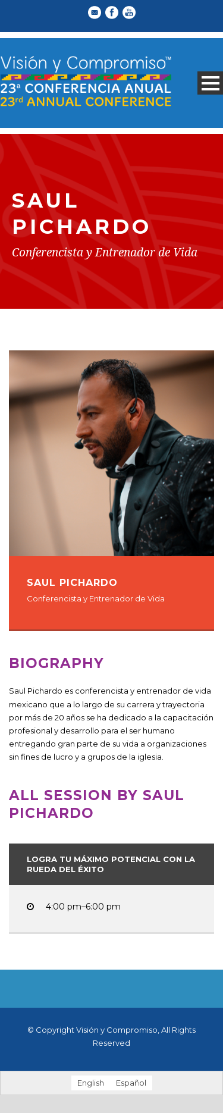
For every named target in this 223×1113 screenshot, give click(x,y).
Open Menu (210, 83)
